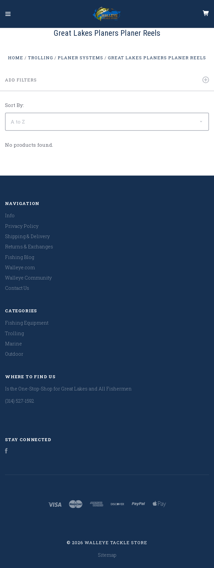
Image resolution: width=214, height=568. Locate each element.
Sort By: (14, 105)
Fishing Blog (19, 257)
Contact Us (17, 288)
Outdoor (14, 354)
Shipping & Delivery (27, 236)
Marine (13, 343)
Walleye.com (20, 267)
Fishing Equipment (26, 323)
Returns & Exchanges (29, 246)
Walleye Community (28, 278)
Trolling (14, 333)
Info (10, 215)
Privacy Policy (21, 226)
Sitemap (107, 555)
